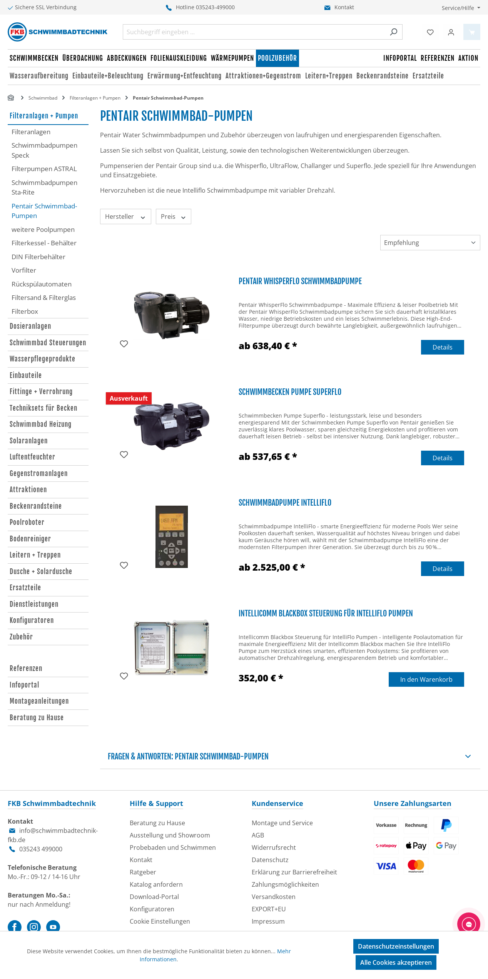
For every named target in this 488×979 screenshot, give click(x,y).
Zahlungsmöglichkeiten (285, 884)
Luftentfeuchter (32, 457)
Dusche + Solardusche (41, 572)
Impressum (268, 921)
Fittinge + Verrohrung (41, 392)
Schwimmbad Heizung (41, 424)
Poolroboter (27, 522)
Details (443, 347)
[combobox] (254, 32)
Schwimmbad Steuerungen (48, 343)
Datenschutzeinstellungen (396, 946)
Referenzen (26, 668)
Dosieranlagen (30, 326)
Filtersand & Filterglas (44, 297)
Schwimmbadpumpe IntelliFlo (285, 503)
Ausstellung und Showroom (170, 835)
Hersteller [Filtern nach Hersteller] (125, 216)
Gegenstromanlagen (39, 474)
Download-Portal (154, 896)
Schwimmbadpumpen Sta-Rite (44, 187)
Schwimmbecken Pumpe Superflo (290, 392)
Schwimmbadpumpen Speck (44, 150)
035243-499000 (215, 7)
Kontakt (344, 7)
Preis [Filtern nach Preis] (174, 216)
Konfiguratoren (32, 620)
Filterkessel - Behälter (44, 242)
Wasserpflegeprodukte (42, 359)
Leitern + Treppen (35, 555)
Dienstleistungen (34, 604)
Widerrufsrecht (274, 847)
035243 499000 (40, 849)
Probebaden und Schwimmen (173, 847)
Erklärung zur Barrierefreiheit (294, 872)
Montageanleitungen (39, 701)
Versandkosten (274, 896)
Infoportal (24, 685)
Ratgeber (143, 872)
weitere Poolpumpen (43, 229)
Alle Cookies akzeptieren (396, 962)
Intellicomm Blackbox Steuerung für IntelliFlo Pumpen (326, 613)
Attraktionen (28, 490)
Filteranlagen (31, 131)
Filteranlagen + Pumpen (44, 116)
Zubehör (21, 637)
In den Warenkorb (426, 679)
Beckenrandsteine (36, 506)
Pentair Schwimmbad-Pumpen (44, 210)
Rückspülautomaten (42, 284)
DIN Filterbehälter (38, 256)
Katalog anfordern (156, 884)
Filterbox (25, 311)
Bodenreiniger (30, 539)
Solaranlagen (29, 441)
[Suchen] (393, 32)
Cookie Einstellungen (160, 921)
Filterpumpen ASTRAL (44, 168)
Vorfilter (24, 270)
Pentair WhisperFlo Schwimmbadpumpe (300, 281)
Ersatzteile (25, 588)
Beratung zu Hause (37, 718)
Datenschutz (270, 860)
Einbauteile (26, 375)
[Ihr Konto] (451, 32)
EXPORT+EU (269, 909)
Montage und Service (282, 823)
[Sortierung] (430, 242)
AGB (258, 835)
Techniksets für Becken (43, 408)
